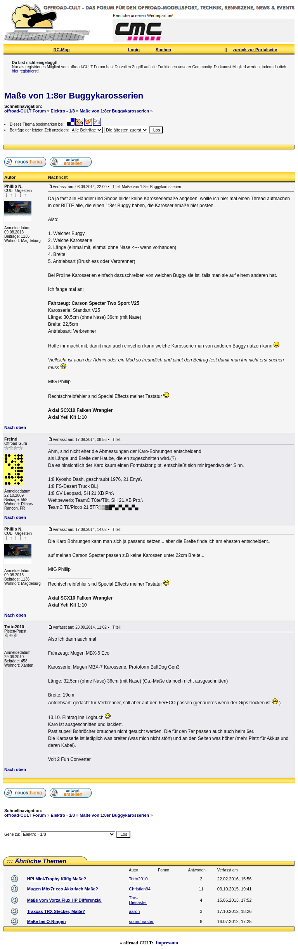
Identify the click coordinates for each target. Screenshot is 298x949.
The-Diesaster (138, 900)
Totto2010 (138, 878)
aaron (134, 911)
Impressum (167, 943)
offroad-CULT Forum (25, 111)
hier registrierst (25, 71)
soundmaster (141, 921)
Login (134, 49)
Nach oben (15, 427)
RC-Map (62, 49)
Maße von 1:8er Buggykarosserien (73, 95)
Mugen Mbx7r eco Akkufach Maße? (62, 889)
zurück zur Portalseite (255, 49)
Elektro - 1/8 (63, 111)
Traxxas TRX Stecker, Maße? (56, 911)
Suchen (163, 49)
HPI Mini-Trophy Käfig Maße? (56, 878)
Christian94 (140, 889)
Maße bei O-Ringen (46, 921)
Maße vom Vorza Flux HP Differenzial (64, 900)
